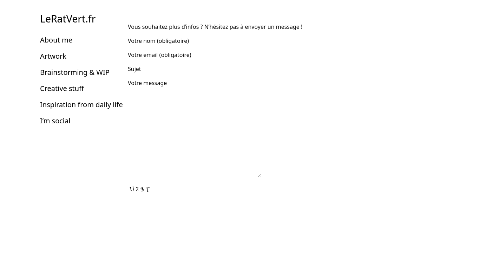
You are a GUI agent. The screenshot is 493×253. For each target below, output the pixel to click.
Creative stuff (62, 88)
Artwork (53, 56)
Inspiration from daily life (81, 104)
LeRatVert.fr (68, 18)
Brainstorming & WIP (75, 72)
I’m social (55, 120)
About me (56, 40)
